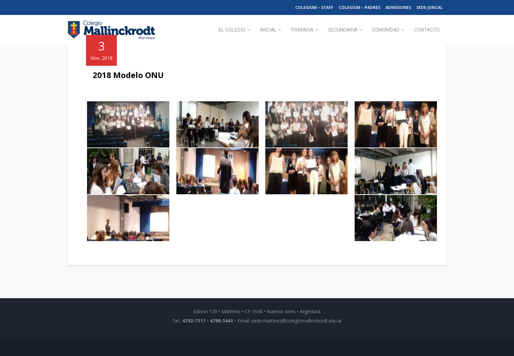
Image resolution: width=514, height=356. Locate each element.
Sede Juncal (429, 7)
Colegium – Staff (314, 7)
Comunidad (385, 30)
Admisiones (398, 7)
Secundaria (342, 30)
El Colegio (232, 30)
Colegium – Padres (359, 7)
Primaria (302, 30)
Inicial (268, 30)
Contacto (427, 30)
